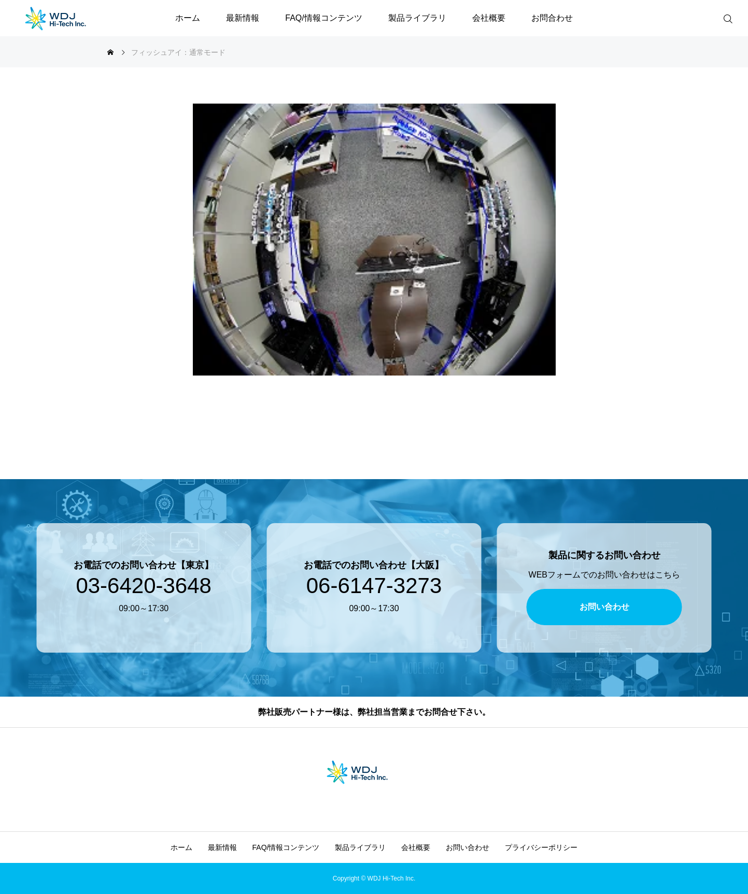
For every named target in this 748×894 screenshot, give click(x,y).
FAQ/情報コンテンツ (323, 17)
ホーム (187, 17)
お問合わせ (552, 17)
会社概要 (488, 17)
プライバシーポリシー (541, 847)
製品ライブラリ (417, 17)
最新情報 (242, 17)
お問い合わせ (467, 847)
